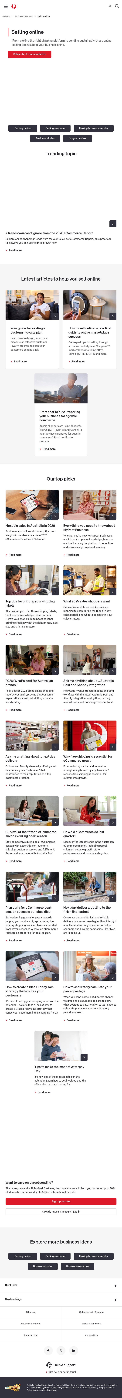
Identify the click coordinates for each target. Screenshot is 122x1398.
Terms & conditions (91, 1324)
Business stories (45, 138)
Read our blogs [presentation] (13, 1299)
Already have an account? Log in (61, 1211)
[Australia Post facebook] (48, 1350)
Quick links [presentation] (11, 1285)
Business (6, 16)
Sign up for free (61, 1201)
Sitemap (30, 1312)
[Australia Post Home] (13, 6)
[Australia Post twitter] (61, 1350)
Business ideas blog (24, 16)
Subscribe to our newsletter (29, 54)
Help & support (61, 1365)
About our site (30, 1335)
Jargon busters (77, 138)
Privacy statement (30, 1324)
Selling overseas (55, 128)
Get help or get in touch (63, 1372)
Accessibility (91, 1335)
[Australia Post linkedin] (73, 1350)
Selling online (43, 16)
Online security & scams (91, 1312)
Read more (15, 250)
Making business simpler (93, 128)
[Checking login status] (111, 6)
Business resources (77, 1266)
